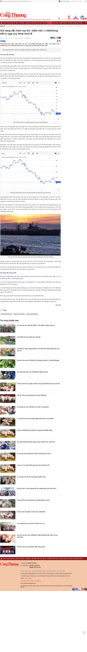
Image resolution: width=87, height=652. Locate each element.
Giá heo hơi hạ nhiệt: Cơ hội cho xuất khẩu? (31, 512)
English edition (65, 1)
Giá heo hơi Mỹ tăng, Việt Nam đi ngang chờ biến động (34, 430)
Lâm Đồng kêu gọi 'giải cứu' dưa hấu (29, 337)
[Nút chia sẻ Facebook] (12, 41)
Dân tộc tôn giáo (35, 19)
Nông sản (31, 26)
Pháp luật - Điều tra (41, 22)
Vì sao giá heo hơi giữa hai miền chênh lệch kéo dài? (34, 453)
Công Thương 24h (11, 22)
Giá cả (2, 26)
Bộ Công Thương (17, 278)
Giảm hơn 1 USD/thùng (19, 314)
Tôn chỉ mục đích (61, 571)
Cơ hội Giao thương (46, 19)
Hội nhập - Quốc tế (63, 22)
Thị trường (49, 22)
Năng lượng (55, 22)
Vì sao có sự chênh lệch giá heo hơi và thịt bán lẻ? (33, 465)
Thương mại (27, 22)
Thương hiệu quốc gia (5, 19)
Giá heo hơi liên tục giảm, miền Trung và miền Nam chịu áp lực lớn (38, 383)
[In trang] (60, 41)
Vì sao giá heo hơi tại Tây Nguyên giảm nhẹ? (31, 477)
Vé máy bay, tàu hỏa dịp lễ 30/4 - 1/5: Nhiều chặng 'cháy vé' (36, 325)
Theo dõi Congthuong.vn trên (18, 38)
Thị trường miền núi (39, 26)
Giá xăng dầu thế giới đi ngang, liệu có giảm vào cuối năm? (36, 442)
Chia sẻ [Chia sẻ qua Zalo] (3, 41)
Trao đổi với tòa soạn (51, 571)
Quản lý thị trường (19, 22)
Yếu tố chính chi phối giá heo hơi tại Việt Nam (31, 395)
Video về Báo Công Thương (38, 571)
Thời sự (4, 22)
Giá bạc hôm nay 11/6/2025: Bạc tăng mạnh (31, 547)
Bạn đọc (80, 22)
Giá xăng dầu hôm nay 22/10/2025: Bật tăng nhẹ (32, 372)
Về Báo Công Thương (26, 571)
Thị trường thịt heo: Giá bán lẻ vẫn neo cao (31, 523)
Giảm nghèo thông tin (24, 19)
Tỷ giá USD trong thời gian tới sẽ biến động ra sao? (33, 500)
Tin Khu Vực (62, 18)
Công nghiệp (34, 22)
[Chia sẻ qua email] (57, 41)
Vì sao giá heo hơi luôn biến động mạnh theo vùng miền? (35, 418)
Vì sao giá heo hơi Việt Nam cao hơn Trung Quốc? (33, 407)
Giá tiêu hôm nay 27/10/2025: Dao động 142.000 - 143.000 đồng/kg (38, 360)
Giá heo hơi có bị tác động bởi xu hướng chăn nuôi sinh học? (37, 488)
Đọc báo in (15, 19)
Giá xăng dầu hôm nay (6, 314)
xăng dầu (10, 276)
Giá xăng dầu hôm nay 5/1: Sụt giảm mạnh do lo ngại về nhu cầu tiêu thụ (25, 50)
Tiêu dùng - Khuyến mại (73, 22)
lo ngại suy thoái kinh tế (32, 314)
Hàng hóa (25, 26)
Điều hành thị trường (11, 26)
